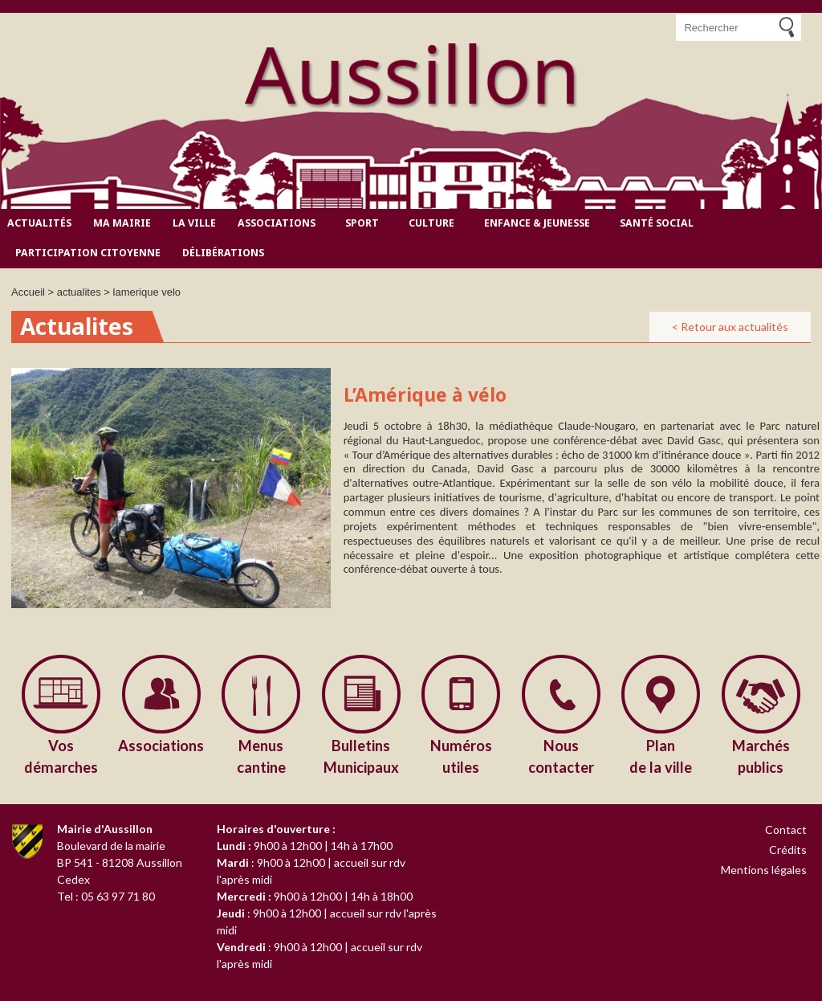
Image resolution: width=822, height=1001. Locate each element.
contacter (561, 755)
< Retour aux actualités (730, 326)
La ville (194, 223)
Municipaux (361, 755)
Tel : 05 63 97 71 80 (106, 896)
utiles (461, 755)
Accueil (28, 292)
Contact (786, 829)
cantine (261, 755)
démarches (61, 755)
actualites (79, 292)
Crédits (788, 849)
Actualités (39, 223)
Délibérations (223, 252)
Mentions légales (764, 869)
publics (761, 755)
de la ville (661, 755)
